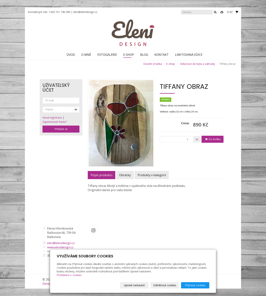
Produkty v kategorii (152, 175)
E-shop (128, 55)
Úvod (70, 55)
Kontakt (161, 55)
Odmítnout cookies (164, 285)
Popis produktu (101, 175)
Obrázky (125, 175)
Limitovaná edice (188, 55)
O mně (86, 55)
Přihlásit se (61, 129)
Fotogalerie (107, 55)
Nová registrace (52, 117)
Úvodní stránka (152, 64)
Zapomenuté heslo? (54, 122)
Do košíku (212, 139)
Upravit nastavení (134, 285)
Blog (144, 55)
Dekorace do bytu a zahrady (197, 64)
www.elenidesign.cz (60, 247)
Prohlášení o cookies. (69, 275)
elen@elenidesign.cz (85, 12)
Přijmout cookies (195, 285)
